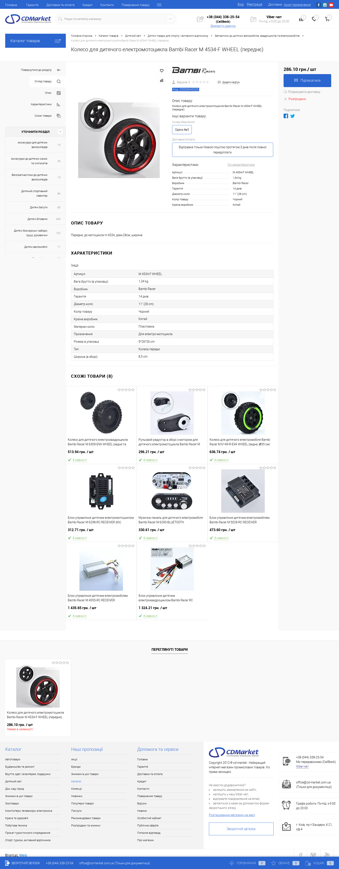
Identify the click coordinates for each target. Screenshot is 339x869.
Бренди (76, 766)
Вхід (241, 4)
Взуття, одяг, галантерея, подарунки (27, 774)
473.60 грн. (243, 532)
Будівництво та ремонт (19, 766)
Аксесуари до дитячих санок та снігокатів (29, 161)
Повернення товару (136, 5)
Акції (74, 759)
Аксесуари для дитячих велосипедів (32, 145)
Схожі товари (48, 116)
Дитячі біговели (37, 219)
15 (58, 177)
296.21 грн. (172, 454)
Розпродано (295, 99)
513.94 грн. (101, 454)
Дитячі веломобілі (35, 246)
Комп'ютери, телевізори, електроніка (28, 810)
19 (58, 144)
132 (58, 233)
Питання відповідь (149, 832)
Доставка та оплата (60, 5)
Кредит (87, 5)
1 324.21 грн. (172, 610)
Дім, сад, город (14, 788)
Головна (11, 5)
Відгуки (142, 803)
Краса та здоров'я (16, 818)
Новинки (76, 796)
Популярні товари (82, 803)
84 (58, 193)
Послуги (76, 810)
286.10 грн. (20, 725)
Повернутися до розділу (41, 70)
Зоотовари (12, 803)
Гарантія (32, 5)
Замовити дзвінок (223, 26)
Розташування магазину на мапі (232, 815)
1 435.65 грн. (101, 610)
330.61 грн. (172, 532)
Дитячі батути (38, 207)
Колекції (76, 788)
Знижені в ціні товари (18, 796)
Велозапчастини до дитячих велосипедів (29, 177)
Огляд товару (48, 82)
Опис (53, 93)
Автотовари (12, 759)
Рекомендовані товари (85, 818)
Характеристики (46, 104)
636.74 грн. (243, 454)
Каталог (76, 781)
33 (58, 161)
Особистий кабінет (149, 818)
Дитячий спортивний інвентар (34, 193)
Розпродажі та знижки (85, 825)
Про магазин (145, 840)
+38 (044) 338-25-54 (223, 16)
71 (58, 246)
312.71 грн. (101, 532)
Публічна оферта (147, 825)
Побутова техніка (16, 825)
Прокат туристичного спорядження (27, 832)
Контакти (107, 5)
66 (58, 207)
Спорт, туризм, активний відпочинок (28, 840)
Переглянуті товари (170, 649)
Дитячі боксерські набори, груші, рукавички (30, 233)
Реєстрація (254, 4)
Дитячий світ (13, 781)
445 (58, 219)
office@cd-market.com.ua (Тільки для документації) (114, 863)
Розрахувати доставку (302, 92)
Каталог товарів (35, 41)
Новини (142, 810)
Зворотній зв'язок (241, 829)
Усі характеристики (241, 164)
